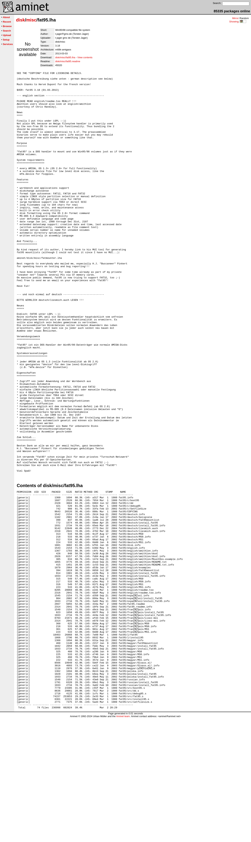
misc (31, 19)
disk (20, 19)
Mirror (235, 18)
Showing (233, 21)
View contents (85, 57)
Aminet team (123, 840)
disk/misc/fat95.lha (65, 57)
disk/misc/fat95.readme (67, 61)
